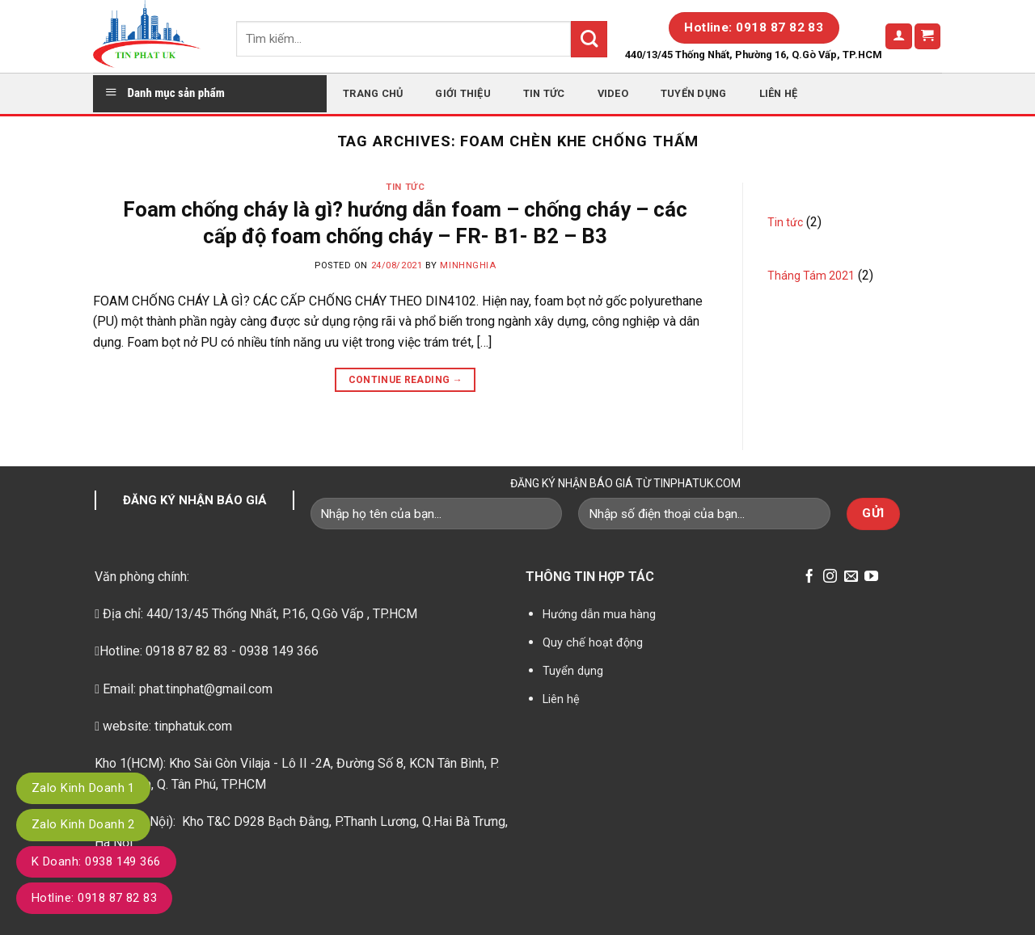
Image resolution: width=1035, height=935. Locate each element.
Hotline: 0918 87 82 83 (94, 898)
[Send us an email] (851, 577)
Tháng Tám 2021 (811, 275)
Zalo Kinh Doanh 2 (83, 824)
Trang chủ (373, 93)
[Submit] (589, 39)
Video (613, 93)
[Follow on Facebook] (809, 577)
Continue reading (406, 380)
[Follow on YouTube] (871, 577)
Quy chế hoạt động (593, 643)
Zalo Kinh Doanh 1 (83, 788)
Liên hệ (778, 93)
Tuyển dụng (694, 93)
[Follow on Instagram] (830, 577)
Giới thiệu (463, 93)
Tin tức (544, 93)
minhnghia (468, 265)
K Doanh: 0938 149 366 (96, 861)
